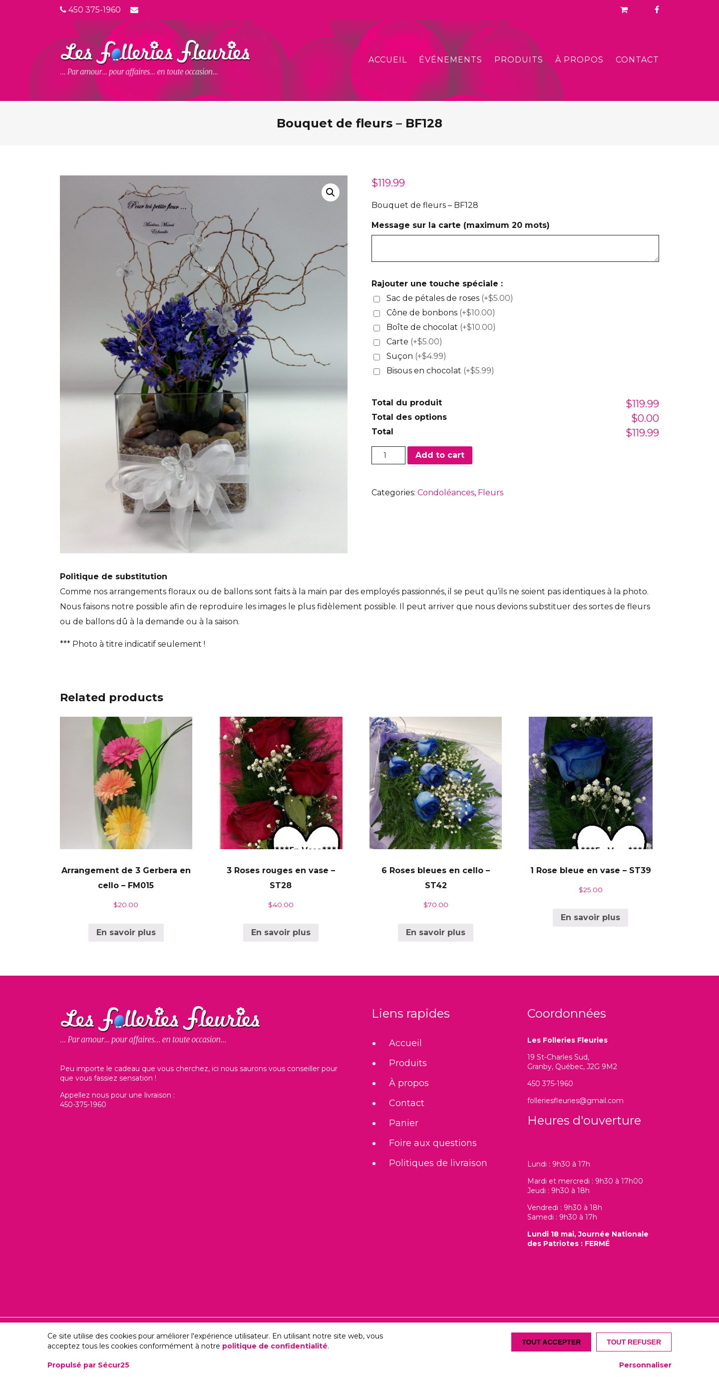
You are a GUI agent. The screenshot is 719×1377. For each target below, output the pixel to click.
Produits (518, 59)
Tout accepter (551, 1342)
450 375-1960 (90, 9)
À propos (579, 59)
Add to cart (439, 455)
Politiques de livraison (438, 1163)
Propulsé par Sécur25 (88, 1365)
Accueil (387, 59)
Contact (637, 59)
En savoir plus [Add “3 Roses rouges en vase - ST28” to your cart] (281, 932)
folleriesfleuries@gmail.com (575, 1100)
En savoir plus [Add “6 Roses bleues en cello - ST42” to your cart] (435, 932)
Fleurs (490, 492)
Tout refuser (634, 1342)
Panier (403, 1123)
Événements (450, 59)
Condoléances (445, 492)
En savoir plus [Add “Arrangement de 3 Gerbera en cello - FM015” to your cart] (126, 932)
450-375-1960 (83, 1104)
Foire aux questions (433, 1143)
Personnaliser (645, 1365)
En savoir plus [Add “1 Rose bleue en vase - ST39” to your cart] (590, 917)
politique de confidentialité (275, 1346)
